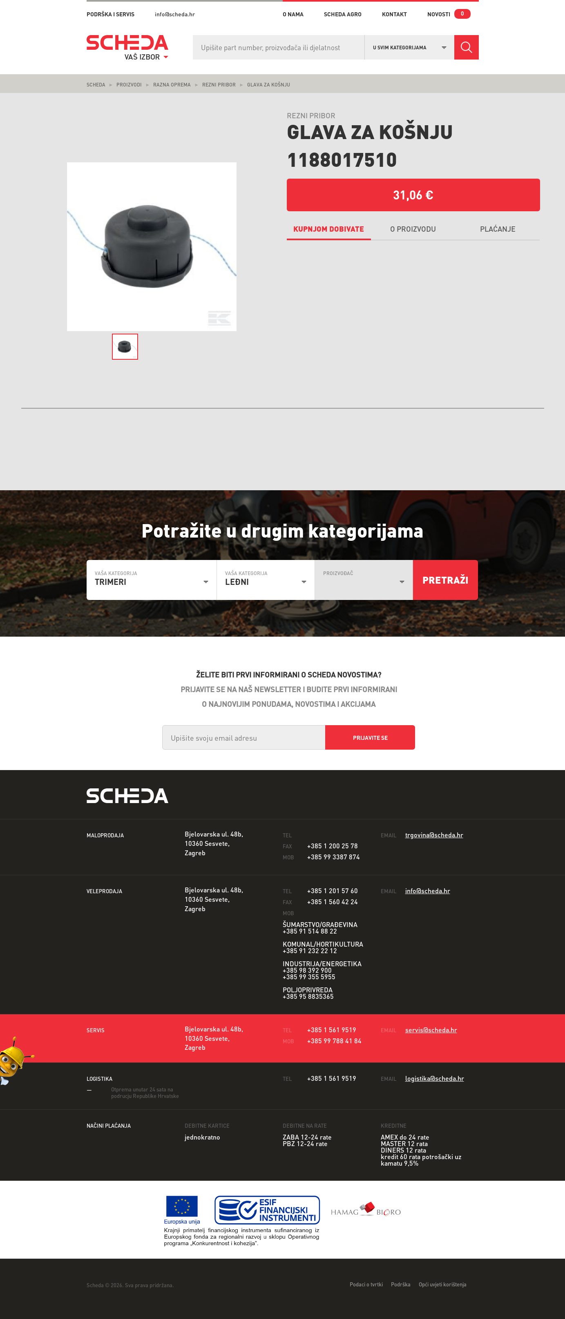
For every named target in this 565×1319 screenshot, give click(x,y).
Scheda (96, 85)
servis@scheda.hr (431, 1029)
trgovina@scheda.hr (434, 834)
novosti (438, 14)
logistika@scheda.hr (434, 1078)
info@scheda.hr (175, 14)
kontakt (394, 14)
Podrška (401, 1284)
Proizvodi (129, 85)
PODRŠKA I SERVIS (110, 14)
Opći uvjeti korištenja (443, 1284)
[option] (152, 247)
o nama (293, 14)
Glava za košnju (268, 85)
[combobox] (410, 46)
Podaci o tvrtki (366, 1284)
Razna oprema (172, 85)
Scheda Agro (343, 14)
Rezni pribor (219, 85)
